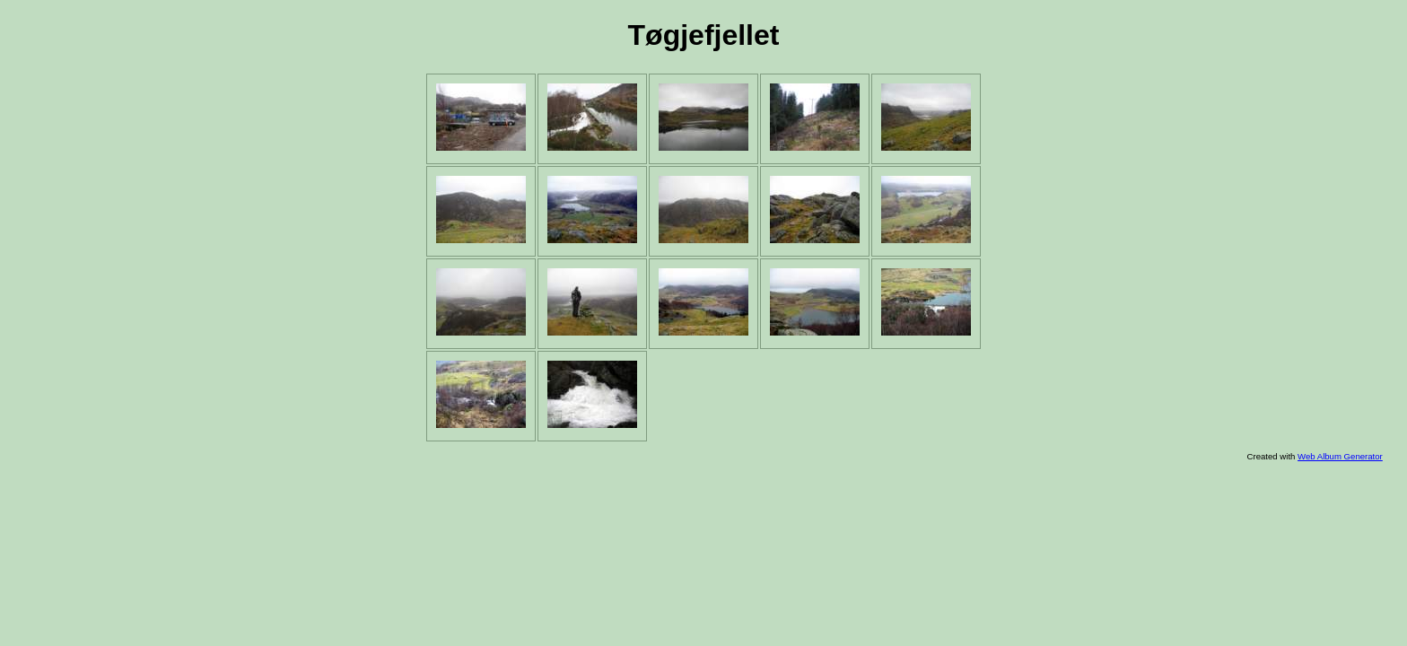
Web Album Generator (1340, 456)
